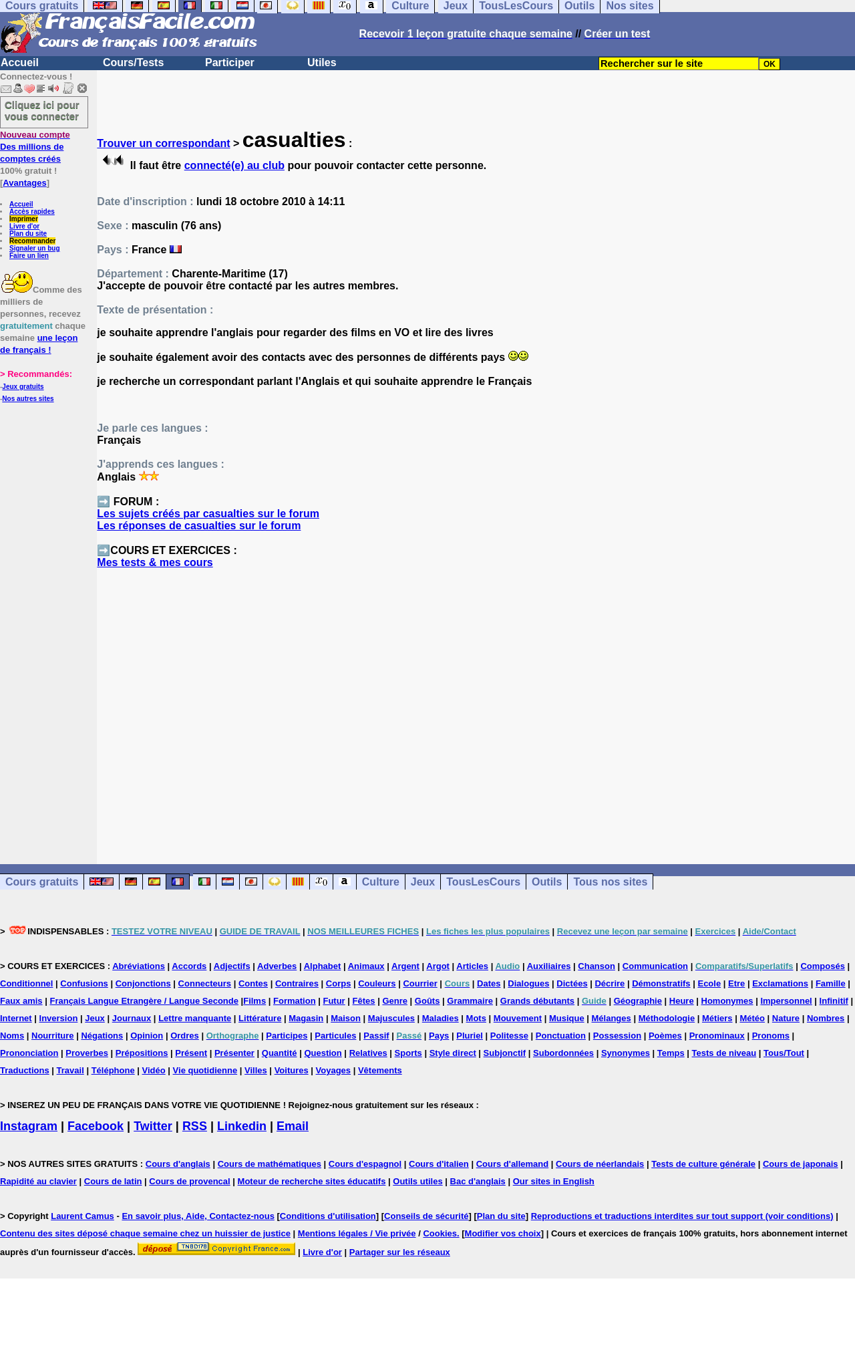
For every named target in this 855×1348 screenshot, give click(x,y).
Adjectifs (232, 966)
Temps (671, 1053)
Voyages (333, 1070)
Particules (335, 1036)
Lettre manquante (194, 1018)
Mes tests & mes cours (154, 562)
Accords (189, 966)
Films (254, 1001)
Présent (191, 1053)
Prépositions (142, 1053)
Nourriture (52, 1036)
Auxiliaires (549, 966)
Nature (786, 1018)
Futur (334, 1001)
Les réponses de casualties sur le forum (199, 525)
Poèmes (665, 1036)
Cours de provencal (189, 1181)
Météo (752, 1018)
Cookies (440, 1233)
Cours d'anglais (178, 1164)
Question (322, 1053)
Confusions (84, 983)
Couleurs (376, 983)
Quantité (279, 1053)
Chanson (596, 966)
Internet (16, 1018)
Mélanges (611, 1018)
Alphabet (322, 966)
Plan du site (28, 233)
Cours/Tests (133, 62)
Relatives (368, 1053)
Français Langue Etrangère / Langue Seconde (143, 1001)
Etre (736, 983)
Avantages (24, 183)
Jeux (423, 882)
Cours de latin (113, 1181)
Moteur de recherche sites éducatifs (312, 1181)
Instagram (28, 1126)
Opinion (146, 1036)
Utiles (322, 62)
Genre (394, 1001)
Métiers (717, 1018)
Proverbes (86, 1053)
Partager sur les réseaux (399, 1252)
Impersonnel (786, 1001)
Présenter (234, 1053)
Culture (380, 882)
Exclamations (780, 983)
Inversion (58, 1018)
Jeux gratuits (22, 386)
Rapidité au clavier (38, 1181)
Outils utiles (417, 1181)
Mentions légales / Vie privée (357, 1233)
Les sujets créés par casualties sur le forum (208, 513)
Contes (253, 983)
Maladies (440, 1018)
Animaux (366, 966)
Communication (655, 966)
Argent (405, 966)
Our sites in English (553, 1181)
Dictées (571, 983)
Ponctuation (561, 1036)
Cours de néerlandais (600, 1164)
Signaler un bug (34, 248)
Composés (822, 966)
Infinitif (834, 1001)
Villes (255, 1070)
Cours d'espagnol (365, 1164)
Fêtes (364, 1001)
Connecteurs (204, 983)
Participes (286, 1036)
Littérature (259, 1018)
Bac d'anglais (478, 1181)
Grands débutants (537, 1001)
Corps (338, 983)
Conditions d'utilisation (328, 1216)
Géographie (638, 1001)
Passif (376, 1036)
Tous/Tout (783, 1053)
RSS (194, 1126)
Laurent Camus (82, 1216)
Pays (439, 1036)
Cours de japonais (800, 1164)
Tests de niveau (724, 1053)
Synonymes (625, 1053)
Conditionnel (26, 983)
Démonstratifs (661, 983)
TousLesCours (483, 882)
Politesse (509, 1036)
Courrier (420, 983)
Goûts (427, 1001)
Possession (617, 1036)
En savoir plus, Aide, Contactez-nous (198, 1216)
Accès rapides (32, 211)
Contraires (297, 983)
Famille (831, 983)
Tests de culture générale (703, 1164)
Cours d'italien (439, 1164)
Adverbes (277, 966)
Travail (70, 1070)
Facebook (95, 1126)
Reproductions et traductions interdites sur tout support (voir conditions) (682, 1216)
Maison (346, 1018)
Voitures (292, 1070)
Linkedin (242, 1126)
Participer (229, 62)
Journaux (132, 1018)
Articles (472, 966)
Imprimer (23, 219)
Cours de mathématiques (269, 1164)
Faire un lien (29, 255)
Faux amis (21, 1001)
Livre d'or (24, 226)
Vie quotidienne (205, 1070)
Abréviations (138, 966)
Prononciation (29, 1053)
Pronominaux (717, 1036)
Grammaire (470, 1001)
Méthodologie (667, 1018)
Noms (12, 1036)
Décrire (609, 983)
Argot (438, 966)
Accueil (20, 62)
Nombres (825, 1018)
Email (293, 1126)
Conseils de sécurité (426, 1216)
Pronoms (771, 1036)
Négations (102, 1036)
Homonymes (727, 1001)
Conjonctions (143, 983)
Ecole (709, 983)
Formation (294, 1001)
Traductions (24, 1070)
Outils (547, 882)
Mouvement (518, 1018)
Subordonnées (563, 1053)
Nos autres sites (27, 398)
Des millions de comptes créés (35, 147)
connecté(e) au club (234, 165)
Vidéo (154, 1070)
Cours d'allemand (512, 1164)
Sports (408, 1053)
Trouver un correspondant (163, 143)
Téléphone (113, 1070)
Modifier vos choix (503, 1233)
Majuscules (391, 1018)
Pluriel (469, 1036)
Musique (566, 1018)
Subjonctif (505, 1053)
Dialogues (528, 983)
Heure (681, 1001)
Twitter (153, 1126)
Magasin (306, 1018)
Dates (488, 983)
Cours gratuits (41, 882)
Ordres (184, 1036)
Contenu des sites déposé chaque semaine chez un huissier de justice (145, 1233)
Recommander (32, 241)
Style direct (453, 1053)
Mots (476, 1018)
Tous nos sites (610, 882)
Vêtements (380, 1070)
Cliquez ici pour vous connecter (42, 110)
